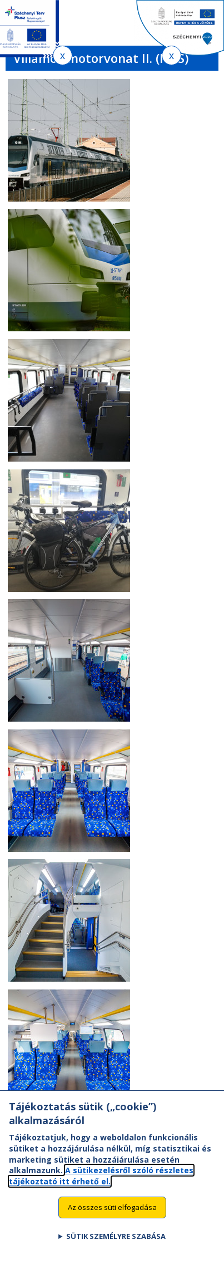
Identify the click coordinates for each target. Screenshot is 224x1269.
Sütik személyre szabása (116, 1250)
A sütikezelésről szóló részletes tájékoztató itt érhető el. (101, 1190)
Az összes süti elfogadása (112, 1221)
